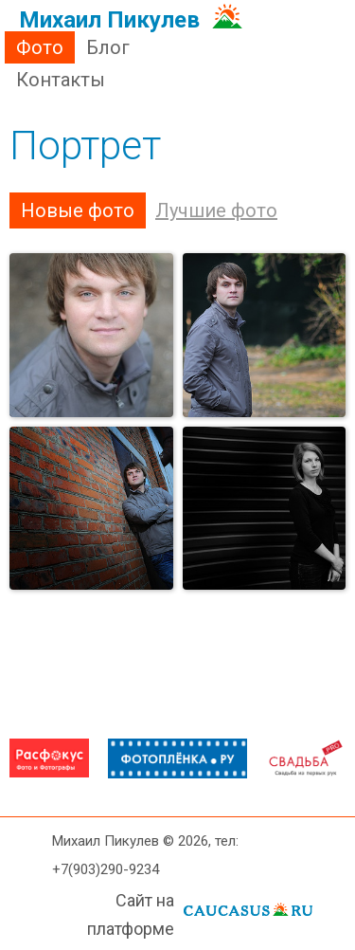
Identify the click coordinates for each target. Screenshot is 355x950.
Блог (108, 47)
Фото (39, 47)
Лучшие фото (216, 210)
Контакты (60, 79)
